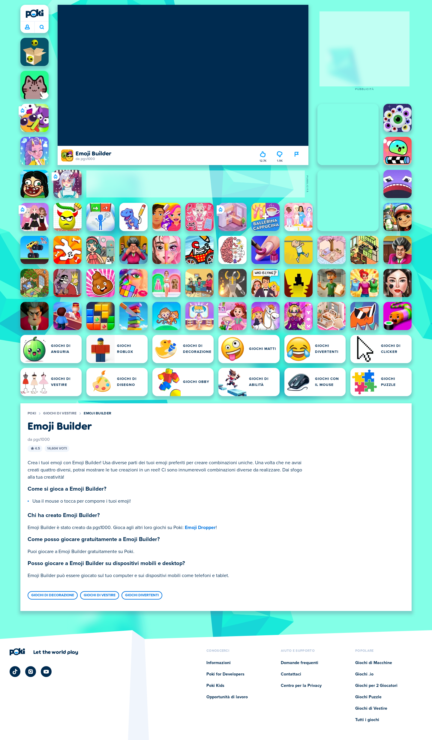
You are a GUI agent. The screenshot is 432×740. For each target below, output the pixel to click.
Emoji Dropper (200, 527)
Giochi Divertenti (142, 595)
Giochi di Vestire (59, 413)
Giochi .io (364, 674)
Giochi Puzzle (368, 697)
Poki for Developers (225, 674)
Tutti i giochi (367, 720)
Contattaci (291, 674)
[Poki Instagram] (30, 671)
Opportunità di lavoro (227, 697)
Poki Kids (215, 686)
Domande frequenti (299, 663)
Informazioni (218, 663)
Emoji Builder (97, 413)
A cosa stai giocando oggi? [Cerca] (41, 27)
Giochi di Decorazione (52, 595)
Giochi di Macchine (373, 663)
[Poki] (35, 13)
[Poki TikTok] (15, 671)
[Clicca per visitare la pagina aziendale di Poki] (44, 652)
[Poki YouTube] (46, 671)
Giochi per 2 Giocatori (376, 686)
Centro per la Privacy (301, 686)
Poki (32, 413)
